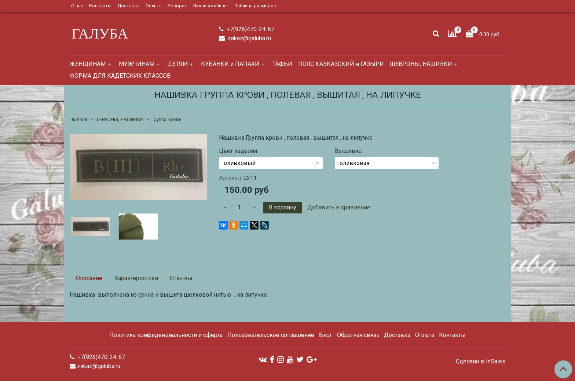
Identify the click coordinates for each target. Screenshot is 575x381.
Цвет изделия (238, 151)
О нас (77, 5)
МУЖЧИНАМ (136, 64)
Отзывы (181, 278)
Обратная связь (358, 334)
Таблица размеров (255, 5)
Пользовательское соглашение (270, 334)
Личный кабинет (211, 5)
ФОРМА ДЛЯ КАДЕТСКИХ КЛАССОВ (120, 75)
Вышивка (348, 151)
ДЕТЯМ (178, 64)
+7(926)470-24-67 (249, 29)
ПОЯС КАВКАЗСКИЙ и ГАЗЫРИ (341, 64)
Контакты (100, 5)
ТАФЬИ (282, 64)
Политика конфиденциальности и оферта (166, 334)
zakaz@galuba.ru (248, 38)
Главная (78, 119)
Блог (325, 334)
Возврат (177, 5)
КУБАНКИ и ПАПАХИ (230, 64)
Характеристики (136, 278)
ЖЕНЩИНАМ (88, 64)
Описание (89, 278)
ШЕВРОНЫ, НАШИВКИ (421, 64)
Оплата (154, 5)
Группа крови (166, 119)
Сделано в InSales (480, 361)
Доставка (128, 5)
